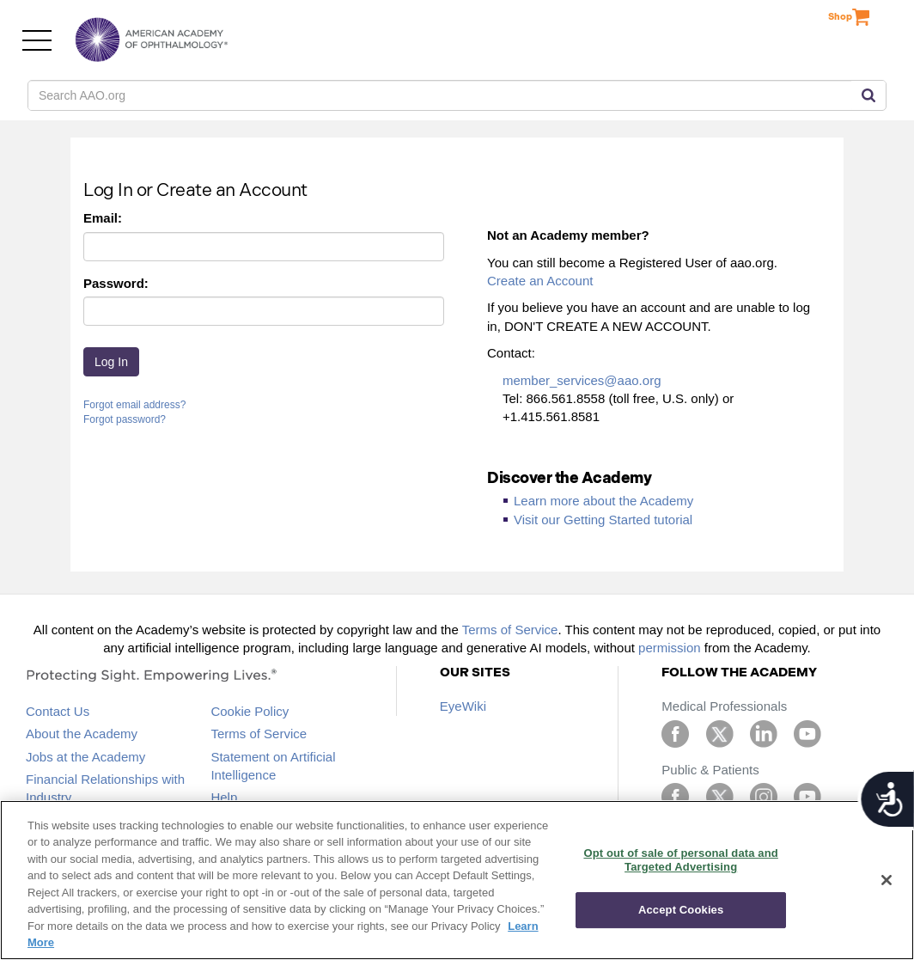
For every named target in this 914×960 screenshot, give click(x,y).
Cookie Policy (249, 711)
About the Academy (81, 733)
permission (669, 647)
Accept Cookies (680, 909)
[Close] (886, 880)
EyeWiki (463, 706)
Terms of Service (510, 629)
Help (223, 797)
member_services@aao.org (582, 380)
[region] (457, 880)
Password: (116, 283)
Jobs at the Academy (85, 756)
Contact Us (57, 711)
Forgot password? (124, 419)
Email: (102, 218)
